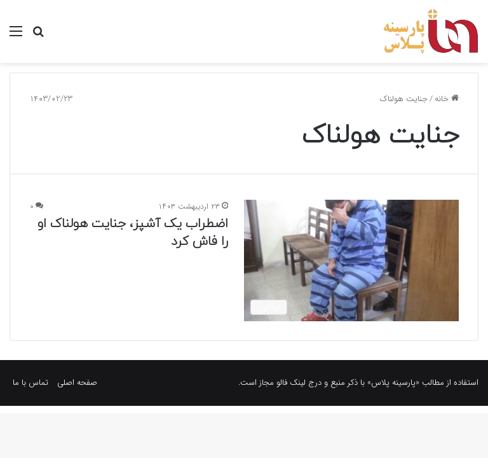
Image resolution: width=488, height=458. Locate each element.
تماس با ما (30, 382)
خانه (447, 99)
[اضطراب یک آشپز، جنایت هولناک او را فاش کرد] (351, 260)
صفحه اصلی (77, 382)
